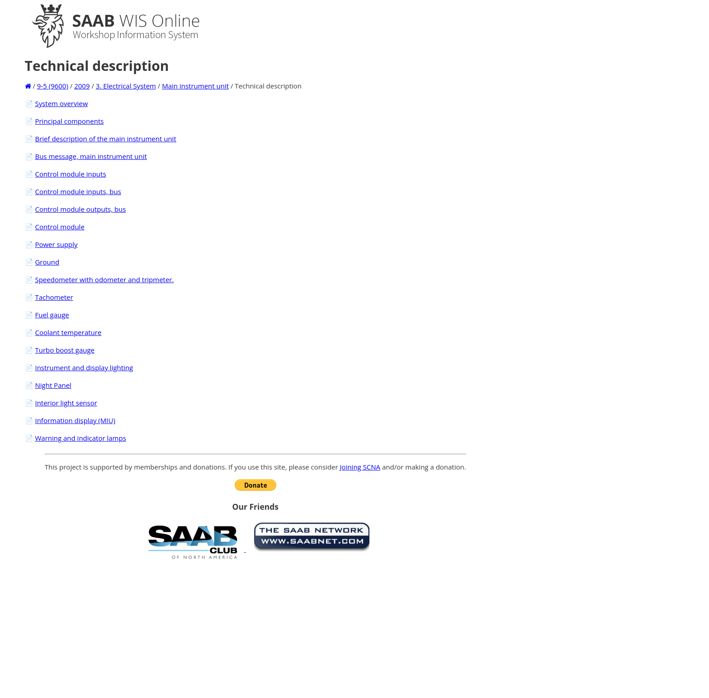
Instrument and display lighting (84, 367)
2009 (82, 85)
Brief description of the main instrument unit (105, 138)
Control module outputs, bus (80, 209)
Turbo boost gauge (65, 349)
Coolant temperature (68, 332)
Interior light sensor (66, 402)
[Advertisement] (255, 628)
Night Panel (53, 385)
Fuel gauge (52, 314)
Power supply (56, 244)
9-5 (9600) (52, 85)
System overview (61, 103)
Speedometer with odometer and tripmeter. (104, 279)
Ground (47, 261)
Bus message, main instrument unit (91, 156)
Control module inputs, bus (78, 191)
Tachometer (54, 297)
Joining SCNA (360, 466)
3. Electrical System (126, 85)
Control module (59, 226)
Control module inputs (70, 173)
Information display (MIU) (75, 420)
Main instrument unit (195, 85)
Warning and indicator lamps (80, 437)
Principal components (69, 121)
